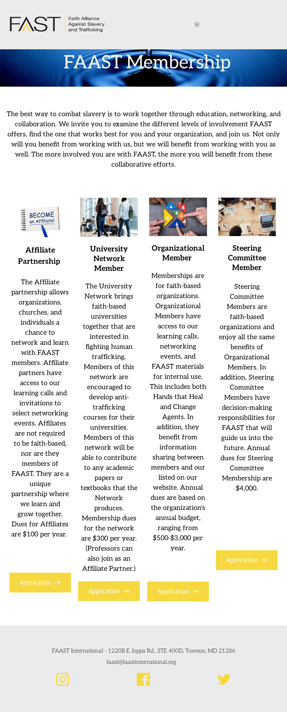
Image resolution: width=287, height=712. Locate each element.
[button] (198, 24)
